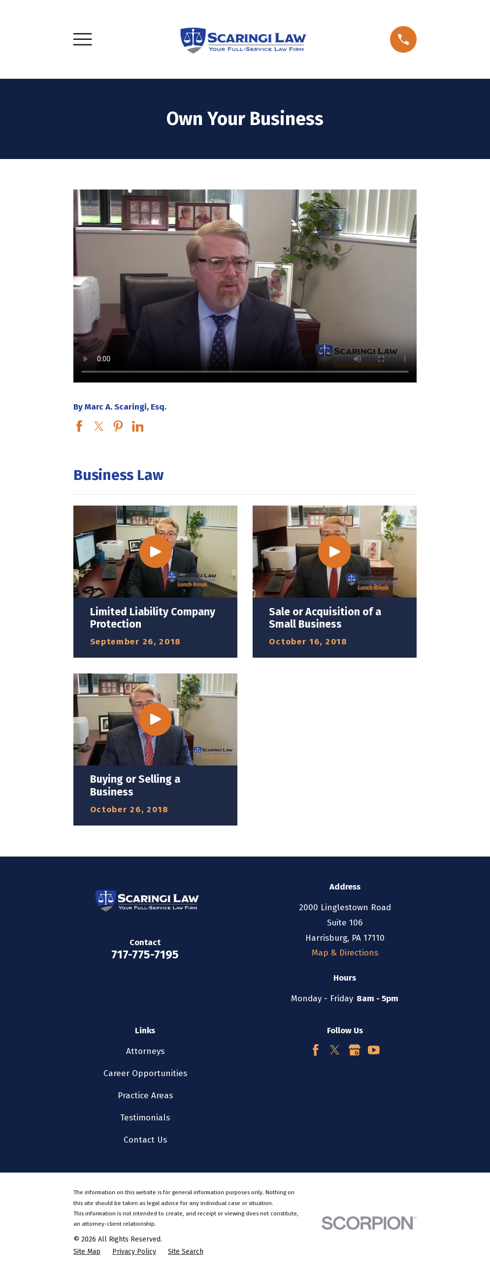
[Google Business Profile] (354, 1050)
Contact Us (145, 1140)
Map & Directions (345, 953)
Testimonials (145, 1118)
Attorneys (145, 1051)
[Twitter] (335, 1050)
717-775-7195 (145, 954)
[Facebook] (316, 1050)
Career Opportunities (145, 1073)
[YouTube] (374, 1050)
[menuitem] (86, 1251)
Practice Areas (145, 1095)
